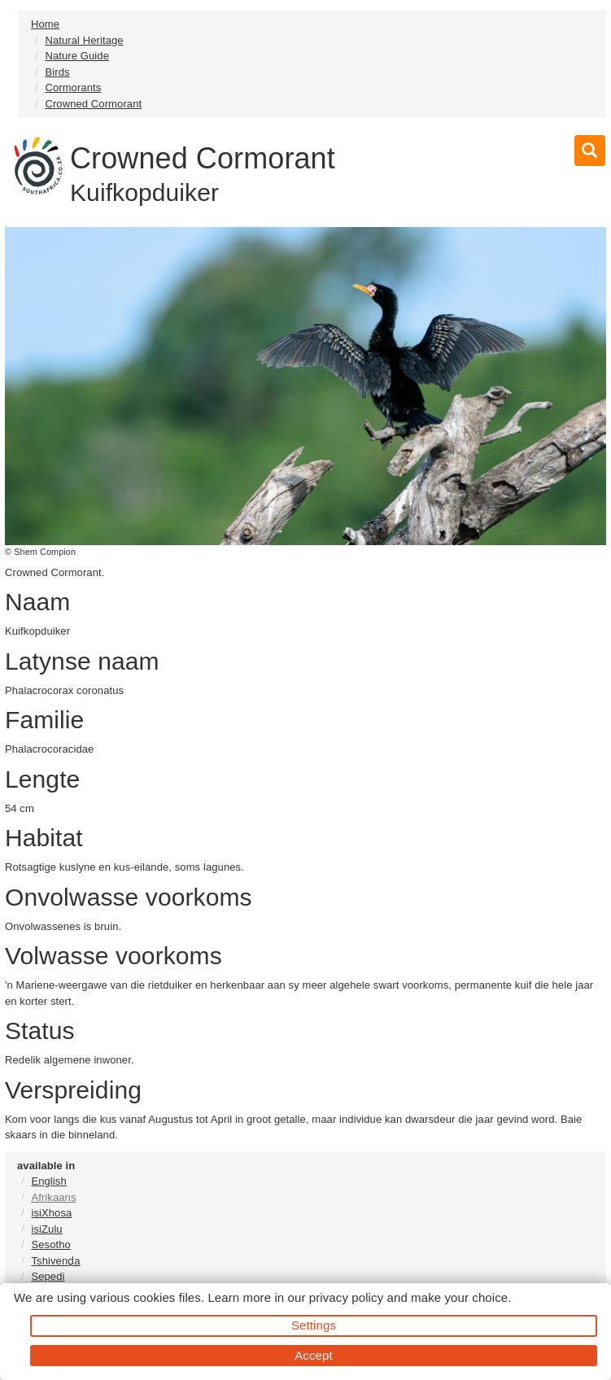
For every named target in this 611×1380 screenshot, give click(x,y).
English (48, 1181)
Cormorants (73, 87)
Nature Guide (77, 56)
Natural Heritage (84, 40)
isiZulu (46, 1229)
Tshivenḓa (55, 1261)
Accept (313, 1355)
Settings (313, 1325)
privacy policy (346, 1297)
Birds (57, 72)
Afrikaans (53, 1197)
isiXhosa (51, 1213)
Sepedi (47, 1276)
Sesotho (50, 1244)
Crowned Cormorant (93, 104)
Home (45, 24)
